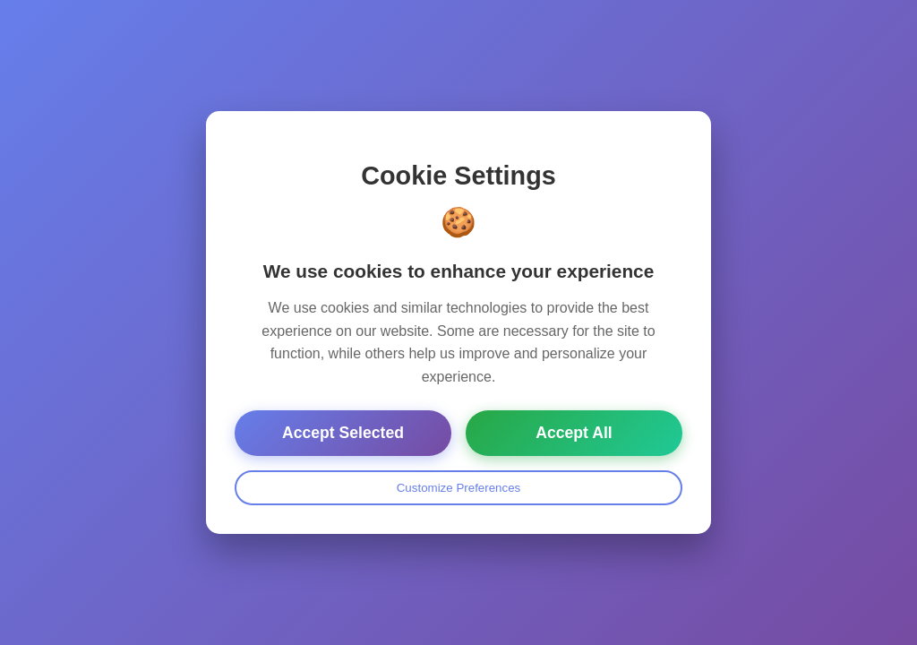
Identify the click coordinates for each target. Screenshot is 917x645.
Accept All (574, 433)
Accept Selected (343, 433)
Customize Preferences (459, 487)
